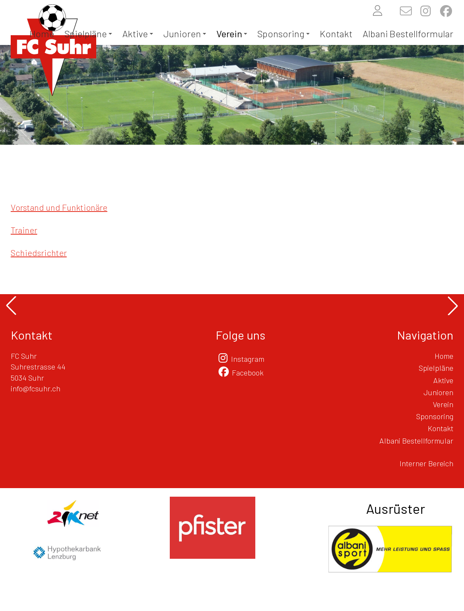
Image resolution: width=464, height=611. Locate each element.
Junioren (184, 33)
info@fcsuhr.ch (35, 388)
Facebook (247, 372)
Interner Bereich (426, 463)
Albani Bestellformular (408, 33)
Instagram (247, 359)
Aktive (137, 33)
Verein (231, 33)
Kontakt (336, 33)
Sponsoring (283, 33)
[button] (11, 305)
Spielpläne (88, 33)
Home (42, 33)
